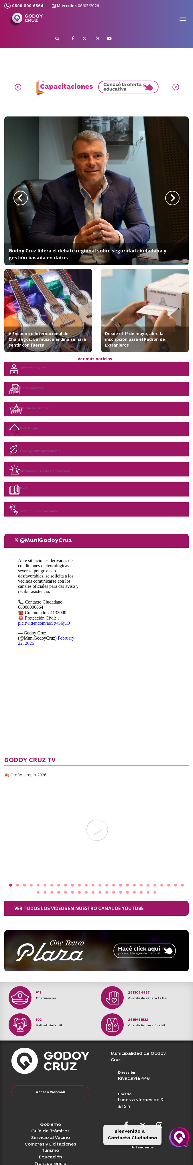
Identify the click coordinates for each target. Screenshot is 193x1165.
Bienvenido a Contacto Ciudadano (132, 1135)
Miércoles (75, 5)
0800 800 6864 (23, 6)
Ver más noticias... (97, 358)
